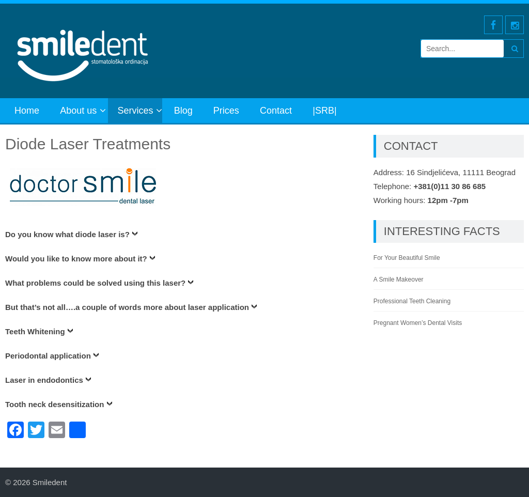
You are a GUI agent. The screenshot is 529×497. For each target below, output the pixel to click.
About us (78, 110)
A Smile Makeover (399, 279)
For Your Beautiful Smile (407, 257)
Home (26, 110)
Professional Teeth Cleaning (412, 301)
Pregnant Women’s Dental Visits (418, 323)
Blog (183, 110)
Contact (276, 110)
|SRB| (324, 110)
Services (135, 110)
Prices (226, 110)
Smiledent (50, 482)
